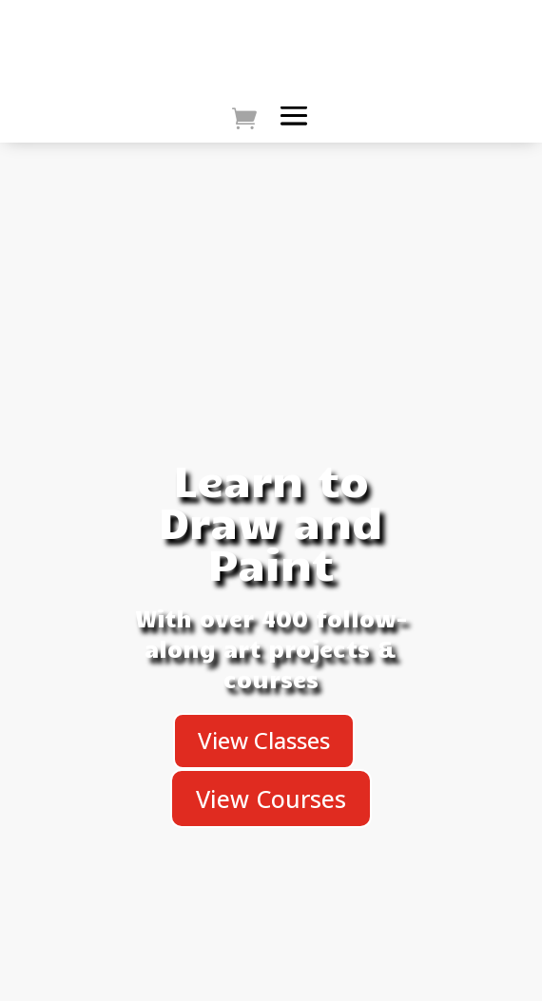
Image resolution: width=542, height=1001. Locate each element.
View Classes (264, 740)
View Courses (271, 798)
